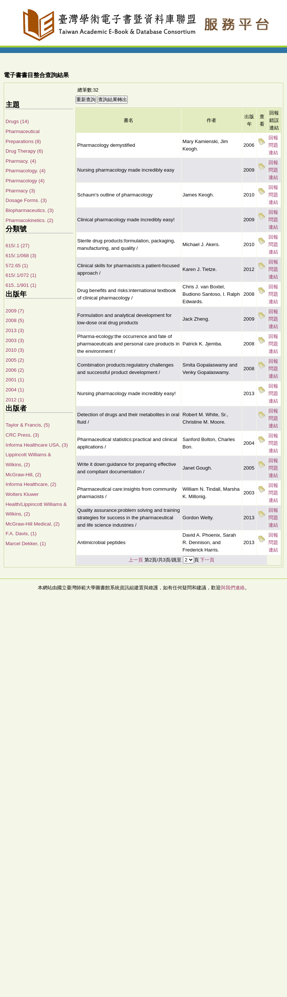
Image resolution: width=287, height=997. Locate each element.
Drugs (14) (17, 121)
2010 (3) (15, 350)
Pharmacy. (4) (21, 161)
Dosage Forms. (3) (26, 200)
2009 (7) (15, 311)
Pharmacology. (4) (26, 170)
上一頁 (136, 560)
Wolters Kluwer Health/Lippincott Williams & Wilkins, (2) (36, 504)
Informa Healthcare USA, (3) (37, 445)
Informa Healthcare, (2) (31, 484)
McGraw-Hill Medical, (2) (33, 524)
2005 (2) (15, 360)
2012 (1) (15, 400)
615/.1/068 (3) (21, 255)
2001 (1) (15, 379)
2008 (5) (15, 320)
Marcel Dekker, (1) (26, 543)
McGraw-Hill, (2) (23, 474)
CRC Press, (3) (22, 435)
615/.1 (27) (17, 245)
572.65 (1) (17, 265)
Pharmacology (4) (25, 180)
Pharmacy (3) (20, 190)
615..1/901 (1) (21, 285)
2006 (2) (15, 370)
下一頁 (207, 560)
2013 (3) (15, 330)
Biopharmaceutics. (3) (30, 210)
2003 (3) (15, 340)
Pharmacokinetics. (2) (29, 220)
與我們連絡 (233, 587)
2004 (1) (15, 389)
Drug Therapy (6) (24, 151)
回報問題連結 (273, 145)
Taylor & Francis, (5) (28, 425)
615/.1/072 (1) (21, 275)
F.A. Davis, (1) (21, 533)
